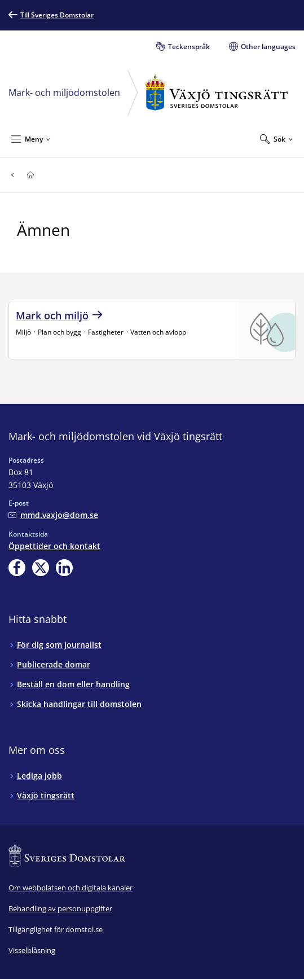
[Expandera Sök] (276, 139)
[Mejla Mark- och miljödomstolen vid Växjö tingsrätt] (53, 514)
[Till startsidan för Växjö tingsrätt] (30, 174)
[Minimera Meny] (30, 139)
